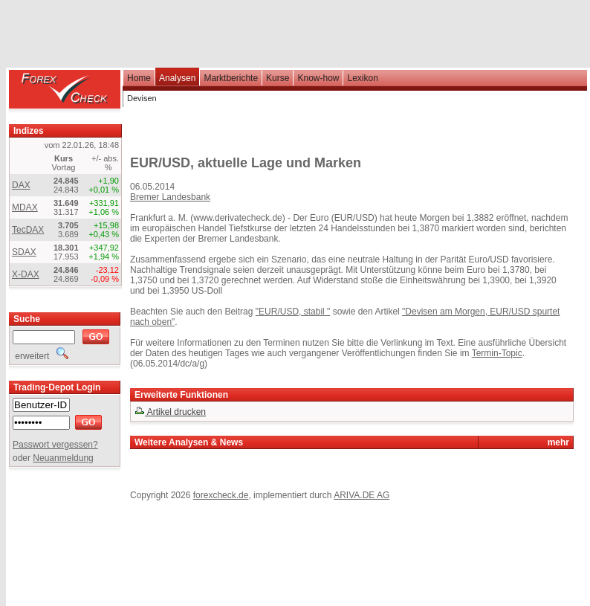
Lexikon (362, 78)
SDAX (24, 252)
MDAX (25, 207)
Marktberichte (231, 78)
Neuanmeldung (63, 458)
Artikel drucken (170, 412)
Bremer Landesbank (170, 197)
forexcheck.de (221, 495)
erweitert (40, 356)
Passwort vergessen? (55, 444)
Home (139, 78)
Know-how (318, 78)
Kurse (277, 78)
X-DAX (25, 274)
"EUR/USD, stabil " (293, 311)
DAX (21, 185)
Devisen (142, 98)
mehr (558, 442)
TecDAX (28, 230)
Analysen (177, 78)
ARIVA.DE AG (361, 495)
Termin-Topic (497, 353)
